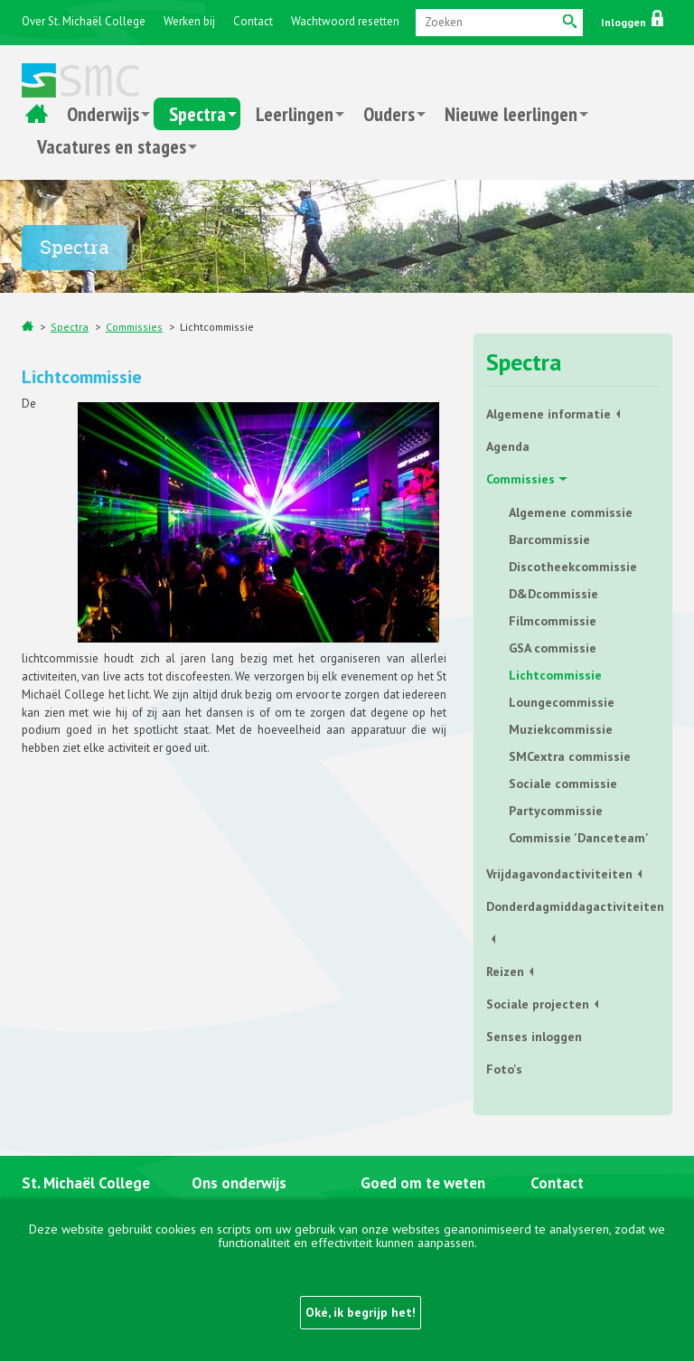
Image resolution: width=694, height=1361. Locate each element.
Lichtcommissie (217, 326)
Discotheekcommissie (573, 566)
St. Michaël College (86, 1183)
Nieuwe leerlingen (511, 114)
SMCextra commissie (570, 756)
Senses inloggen (534, 1036)
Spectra (197, 114)
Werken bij (189, 21)
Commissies (134, 326)
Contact (253, 21)
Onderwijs (103, 114)
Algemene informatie (548, 414)
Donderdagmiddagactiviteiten (573, 906)
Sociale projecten (537, 1004)
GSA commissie (552, 648)
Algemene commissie (571, 512)
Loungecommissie (561, 702)
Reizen (505, 971)
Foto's (504, 1069)
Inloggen (632, 22)
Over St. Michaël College (83, 21)
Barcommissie (549, 539)
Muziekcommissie (561, 729)
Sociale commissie (563, 783)
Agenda (508, 446)
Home (37, 114)
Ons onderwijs (239, 1183)
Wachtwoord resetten (345, 21)
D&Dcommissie (553, 594)
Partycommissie (556, 811)
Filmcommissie (552, 621)
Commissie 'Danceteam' (579, 838)
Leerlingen (294, 114)
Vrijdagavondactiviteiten (559, 874)
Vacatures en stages (111, 146)
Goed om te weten (423, 1183)
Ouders (389, 114)
